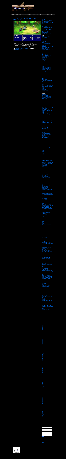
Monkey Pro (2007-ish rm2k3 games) (46, 68)
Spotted (25, 14)
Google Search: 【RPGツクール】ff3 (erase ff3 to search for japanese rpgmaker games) (47, 306)
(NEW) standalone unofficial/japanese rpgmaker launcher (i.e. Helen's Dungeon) (47, 162)
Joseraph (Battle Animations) (45, 136)
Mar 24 (42, 341)
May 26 (42, 387)
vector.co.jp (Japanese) (45, 71)
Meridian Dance (44, 88)
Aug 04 (42, 402)
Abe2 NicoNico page (44, 249)
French (38, 14)
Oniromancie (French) (45, 52)
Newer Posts (14, 51)
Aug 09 (42, 357)
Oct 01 (42, 317)
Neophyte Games (44, 299)
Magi (43, 111)
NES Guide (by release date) (45, 186)
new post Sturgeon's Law (45, 260)
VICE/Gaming (44, 213)
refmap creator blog (44, 164)
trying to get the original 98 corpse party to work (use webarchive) (47, 268)
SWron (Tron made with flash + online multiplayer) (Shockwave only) (47, 202)
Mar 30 (42, 343)
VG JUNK (43, 183)
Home (13, 14)
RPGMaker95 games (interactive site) (47, 296)
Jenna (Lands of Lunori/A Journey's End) (47, 105)
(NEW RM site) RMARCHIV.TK (46, 257)
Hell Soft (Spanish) (44, 53)
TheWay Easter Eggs (45, 269)
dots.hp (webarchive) (44, 166)
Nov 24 (42, 370)
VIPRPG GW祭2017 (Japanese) (46, 47)
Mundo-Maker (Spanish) (45, 54)
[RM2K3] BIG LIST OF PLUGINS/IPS (46, 247)
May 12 (42, 385)
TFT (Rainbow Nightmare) (45, 126)
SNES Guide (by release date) (46, 185)
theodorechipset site (44, 165)
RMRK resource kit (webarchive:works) (47, 86)
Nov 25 (42, 328)
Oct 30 (42, 323)
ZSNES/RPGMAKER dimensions (46, 294)
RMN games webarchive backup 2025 (47, 20)
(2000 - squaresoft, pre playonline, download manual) (46, 224)
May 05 (42, 382)
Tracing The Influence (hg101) (46, 167)
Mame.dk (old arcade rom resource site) (47, 184)
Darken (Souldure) (44, 98)
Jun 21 (42, 389)
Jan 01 (42, 413)
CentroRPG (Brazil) (44, 57)
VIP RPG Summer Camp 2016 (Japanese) (47, 46)
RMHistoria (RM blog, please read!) (46, 26)
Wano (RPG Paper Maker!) (45, 127)
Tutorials (16, 14)
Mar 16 (42, 338)
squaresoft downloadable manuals (46, 242)
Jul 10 (42, 408)
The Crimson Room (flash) (45, 199)
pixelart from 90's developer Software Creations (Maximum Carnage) (46, 246)
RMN (17, 49)
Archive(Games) (29, 14)
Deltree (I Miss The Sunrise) (45, 99)
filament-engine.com (44, 79)
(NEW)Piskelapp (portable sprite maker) (47, 163)
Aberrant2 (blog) (44, 94)
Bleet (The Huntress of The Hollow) (46, 96)
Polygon (43, 223)
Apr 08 (42, 344)
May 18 (42, 353)
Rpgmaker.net (44, 89)
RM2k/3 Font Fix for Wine (44, 440)
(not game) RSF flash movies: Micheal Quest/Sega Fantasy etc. (47, 208)
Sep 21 (42, 416)
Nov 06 (42, 395)
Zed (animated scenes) (45, 137)
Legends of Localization (45, 174)
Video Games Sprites (45, 173)
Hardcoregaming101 (44, 215)
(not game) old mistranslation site (46, 206)
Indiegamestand (44, 152)
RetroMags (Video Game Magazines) (46, 175)
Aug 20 (42, 409)
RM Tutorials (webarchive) (45, 84)
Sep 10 (42, 360)
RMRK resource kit (44, 288)
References (20, 14)
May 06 (42, 383)
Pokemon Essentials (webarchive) (46, 250)
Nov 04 (42, 325)
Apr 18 (42, 346)
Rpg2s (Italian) (44, 59)
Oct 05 (42, 365)
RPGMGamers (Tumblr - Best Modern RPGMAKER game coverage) (47, 38)
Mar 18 (42, 339)
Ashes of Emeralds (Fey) (45, 95)
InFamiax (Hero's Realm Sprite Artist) (46, 134)
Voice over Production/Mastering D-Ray (47, 193)
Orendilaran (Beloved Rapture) (46, 133)
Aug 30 (42, 411)
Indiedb (43, 151)
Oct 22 (42, 322)
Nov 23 (42, 398)
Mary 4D (43, 112)
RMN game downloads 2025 (45, 21)
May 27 (42, 388)
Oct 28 (42, 366)
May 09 (42, 351)
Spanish (41, 14)
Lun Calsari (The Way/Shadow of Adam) (47, 110)
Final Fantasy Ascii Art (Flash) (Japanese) (47, 205)
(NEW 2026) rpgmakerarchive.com (46, 19)
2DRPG (43, 91)
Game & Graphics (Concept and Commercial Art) (46, 178)
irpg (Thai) (43, 61)
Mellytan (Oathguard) (45, 113)
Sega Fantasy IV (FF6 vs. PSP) (46, 262)
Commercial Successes (50, 14)
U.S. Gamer (43, 222)
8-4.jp (43, 216)
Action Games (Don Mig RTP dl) (46, 256)
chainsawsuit (44, 229)
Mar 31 (42, 417)
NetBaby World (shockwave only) (46, 203)
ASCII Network (44, 272)
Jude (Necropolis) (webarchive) (46, 106)
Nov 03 (42, 394)
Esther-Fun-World (44, 138)
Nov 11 (42, 396)
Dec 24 (42, 331)
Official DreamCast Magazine (46, 176)
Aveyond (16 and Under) (45, 153)
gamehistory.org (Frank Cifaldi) (46, 212)
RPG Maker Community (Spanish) (46, 55)
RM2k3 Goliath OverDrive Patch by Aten (47, 276)
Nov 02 (42, 324)
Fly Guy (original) (44, 198)
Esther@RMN (44, 139)
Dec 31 (42, 372)
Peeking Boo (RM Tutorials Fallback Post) (47, 85)
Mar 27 (42, 342)
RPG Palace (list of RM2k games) (46, 69)
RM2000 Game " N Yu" (45, 284)
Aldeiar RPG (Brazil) (44, 58)
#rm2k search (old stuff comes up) (46, 287)
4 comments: (26, 48)
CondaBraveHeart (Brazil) (45, 56)
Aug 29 (42, 359)
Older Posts (37, 51)
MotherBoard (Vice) (44, 214)
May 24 (42, 414)
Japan (44, 14)
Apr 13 (42, 345)
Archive (16, 49)
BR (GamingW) (44, 263)
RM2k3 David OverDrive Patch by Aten (47, 277)
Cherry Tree (43, 87)
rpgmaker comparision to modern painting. (47, 271)
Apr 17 (42, 380)
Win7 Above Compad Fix (43, 442)
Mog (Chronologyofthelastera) (46, 114)
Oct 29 (42, 367)
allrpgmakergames (44, 304)
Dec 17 (42, 330)
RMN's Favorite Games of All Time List (47, 295)
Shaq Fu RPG (44, 297)
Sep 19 (42, 415)
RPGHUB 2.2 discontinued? (45, 286)
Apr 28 (42, 381)
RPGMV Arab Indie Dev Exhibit (46, 275)
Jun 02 (42, 354)
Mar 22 (42, 340)
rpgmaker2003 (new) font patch (46, 238)
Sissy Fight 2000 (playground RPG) (46, 204)
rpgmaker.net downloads (45, 237)
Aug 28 (42, 358)
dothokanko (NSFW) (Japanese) (46, 285)
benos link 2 (43, 298)
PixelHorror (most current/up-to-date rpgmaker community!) (46, 37)
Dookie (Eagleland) (44, 100)
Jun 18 (42, 356)
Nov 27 (42, 329)
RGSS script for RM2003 (45, 248)
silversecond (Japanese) (45, 70)
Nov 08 (42, 369)
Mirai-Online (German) (45, 83)
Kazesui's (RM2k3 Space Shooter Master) (47, 107)
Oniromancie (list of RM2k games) (46, 67)
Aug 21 (42, 403)
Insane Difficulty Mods (45, 188)
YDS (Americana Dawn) (45, 128)
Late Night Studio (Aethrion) (45, 109)
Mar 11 (42, 337)
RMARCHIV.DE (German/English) (46, 29)
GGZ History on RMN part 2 (45, 309)
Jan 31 (42, 374)
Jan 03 (42, 399)
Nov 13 (42, 327)
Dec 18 (42, 371)
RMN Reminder (44, 274)
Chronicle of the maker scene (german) (47, 270)
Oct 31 (42, 368)
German (34, 14)
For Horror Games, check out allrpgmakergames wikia (46, 32)
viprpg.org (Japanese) (45, 48)
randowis (43, 230)
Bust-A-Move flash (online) (45, 200)
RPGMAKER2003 (20, 49)
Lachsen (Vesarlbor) (44, 108)
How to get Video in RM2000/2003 (46, 33)
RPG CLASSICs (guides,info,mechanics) (47, 168)
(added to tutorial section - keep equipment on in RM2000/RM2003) (47, 266)
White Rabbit (44, 135)
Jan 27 (42, 373)
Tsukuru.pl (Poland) (44, 60)
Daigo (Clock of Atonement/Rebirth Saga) (47, 97)
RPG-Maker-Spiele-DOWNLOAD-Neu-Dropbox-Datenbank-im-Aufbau (47, 300)
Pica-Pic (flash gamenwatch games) (46, 207)
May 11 (42, 352)
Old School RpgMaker (45, 90)
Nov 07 (42, 326)
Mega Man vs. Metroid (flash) (46, 201)
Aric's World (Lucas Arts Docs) (46, 187)
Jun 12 (42, 355)
